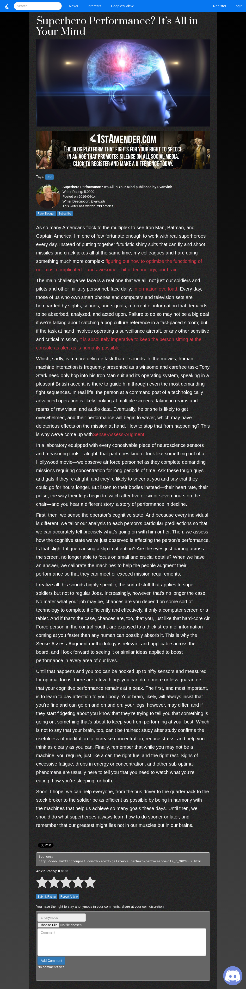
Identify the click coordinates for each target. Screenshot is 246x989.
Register (219, 6)
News (74, 6)
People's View (123, 6)
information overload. (156, 289)
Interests (96, 6)
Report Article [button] (69, 896)
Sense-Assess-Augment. (119, 434)
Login (238, 6)
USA (50, 177)
